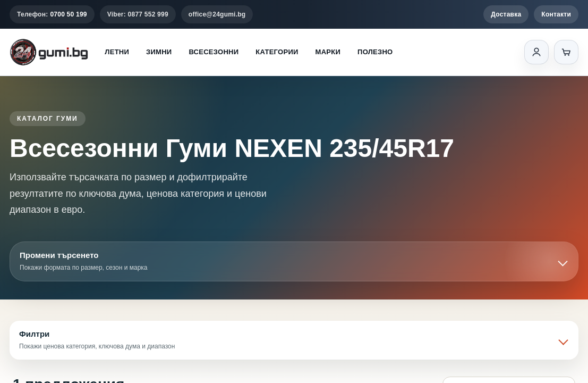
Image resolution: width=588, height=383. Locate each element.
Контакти (556, 14)
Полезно (375, 52)
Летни (117, 52)
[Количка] (566, 52)
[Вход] (536, 52)
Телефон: (52, 14)
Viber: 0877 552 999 (137, 14)
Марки (328, 52)
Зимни (159, 52)
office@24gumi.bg (217, 14)
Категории (276, 52)
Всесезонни (213, 52)
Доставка (506, 14)
